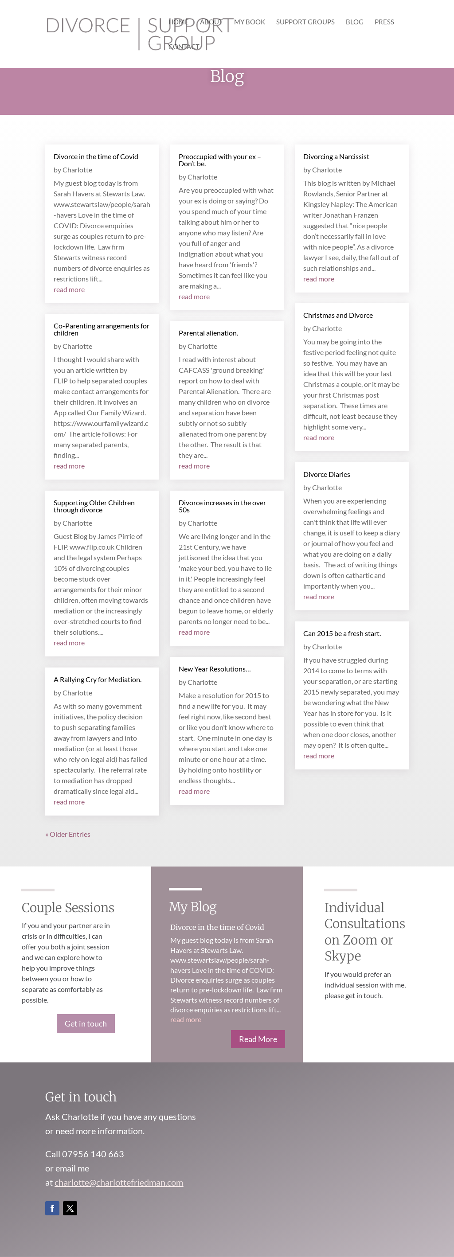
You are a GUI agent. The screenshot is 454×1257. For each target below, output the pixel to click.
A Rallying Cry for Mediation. (97, 679)
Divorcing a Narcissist (336, 156)
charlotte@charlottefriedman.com (119, 1182)
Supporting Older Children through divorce (94, 506)
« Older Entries (67, 834)
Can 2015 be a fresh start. (342, 633)
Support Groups (305, 22)
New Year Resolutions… (215, 668)
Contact (184, 47)
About (211, 22)
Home (178, 22)
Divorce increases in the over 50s (222, 506)
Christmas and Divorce (338, 315)
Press (384, 22)
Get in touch (86, 1023)
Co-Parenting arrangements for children (101, 329)
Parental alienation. (208, 332)
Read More (258, 1039)
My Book (249, 22)
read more (69, 289)
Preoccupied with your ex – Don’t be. (220, 160)
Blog (355, 22)
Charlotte (77, 169)
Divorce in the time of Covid (96, 156)
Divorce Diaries (326, 474)
